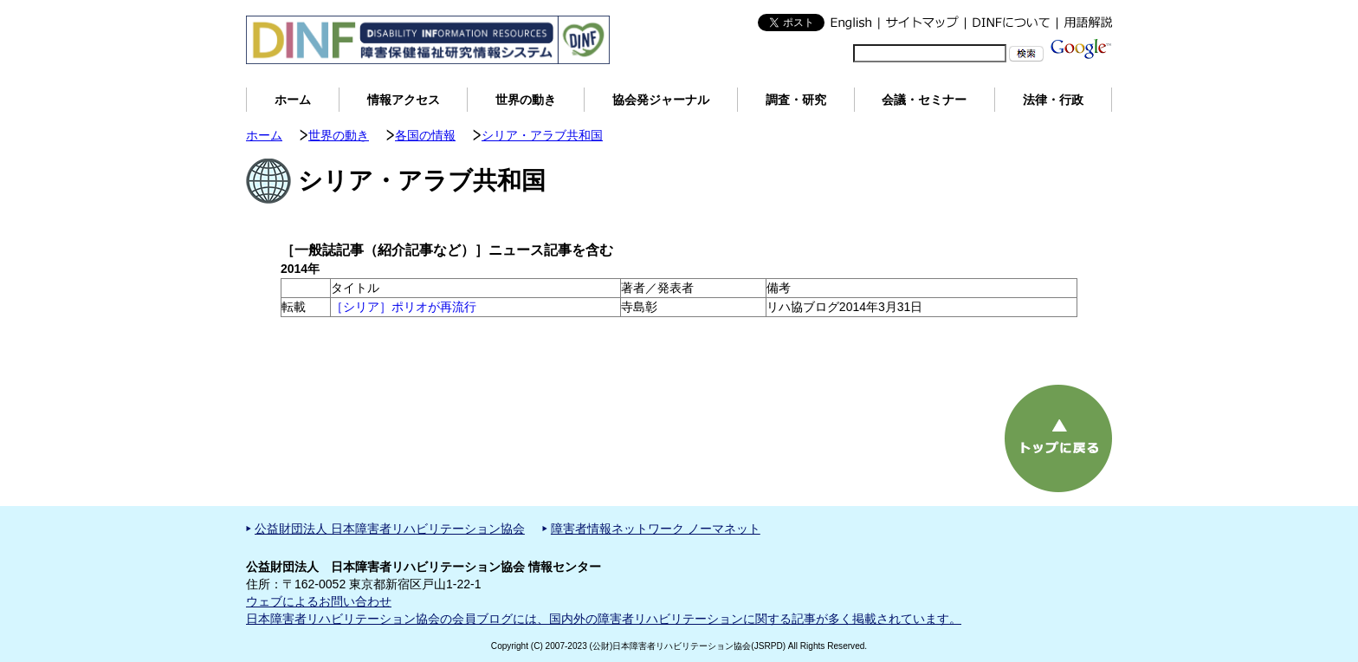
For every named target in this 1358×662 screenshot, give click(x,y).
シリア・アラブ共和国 (542, 135)
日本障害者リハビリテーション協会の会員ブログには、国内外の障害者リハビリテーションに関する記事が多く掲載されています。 (603, 619)
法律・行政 (1053, 100)
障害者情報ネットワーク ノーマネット (655, 528)
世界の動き (525, 100)
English (851, 22)
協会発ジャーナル (660, 100)
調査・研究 (796, 100)
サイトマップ (921, 22)
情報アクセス (403, 100)
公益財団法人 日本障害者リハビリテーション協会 (390, 528)
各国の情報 (425, 135)
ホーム (293, 100)
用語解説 (1084, 22)
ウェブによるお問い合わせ (318, 601)
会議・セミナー (924, 100)
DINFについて (1011, 22)
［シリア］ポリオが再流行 (403, 307)
